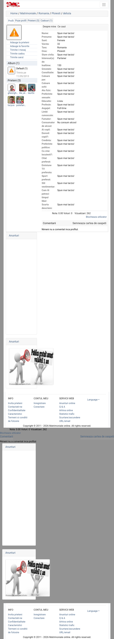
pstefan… (21, 105)
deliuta (67, 13)
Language (92, 399)
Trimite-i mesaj (18, 49)
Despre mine (49, 26)
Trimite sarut (16, 57)
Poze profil (20, 20)
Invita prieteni (15, 403)
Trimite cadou (17, 53)
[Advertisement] (21, 286)
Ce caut (62, 26)
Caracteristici (15, 414)
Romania (43, 13)
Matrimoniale (28, 13)
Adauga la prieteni (19, 42)
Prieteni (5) (33, 20)
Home (14, 13)
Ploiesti (56, 13)
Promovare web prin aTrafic (20, 384)
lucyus (11, 105)
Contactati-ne (15, 406)
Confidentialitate (16, 410)
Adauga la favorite (19, 46)
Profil (11, 20)
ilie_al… (23, 93)
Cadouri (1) (46, 20)
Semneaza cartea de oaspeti (89, 223)
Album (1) (13, 63)
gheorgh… (13, 93)
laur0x (31, 93)
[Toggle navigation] (104, 5)
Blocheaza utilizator (96, 216)
